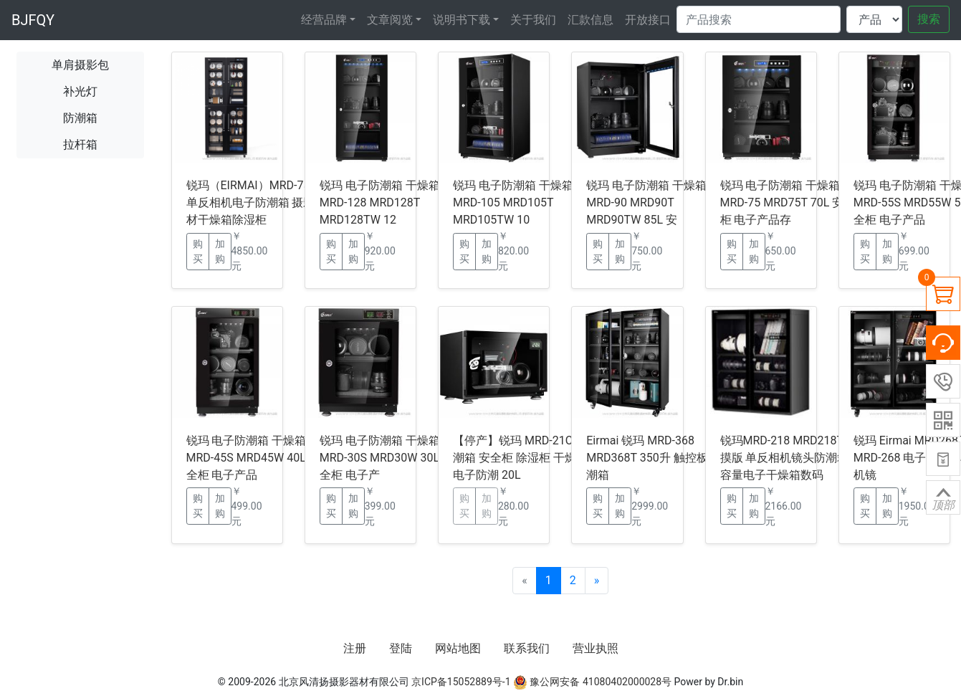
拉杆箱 (80, 144)
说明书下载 (461, 20)
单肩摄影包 (80, 65)
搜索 (928, 19)
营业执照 (595, 648)
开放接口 (648, 20)
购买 (198, 251)
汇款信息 (590, 20)
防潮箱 (80, 118)
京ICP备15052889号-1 (460, 681)
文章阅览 (390, 20)
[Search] (758, 19)
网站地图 (458, 648)
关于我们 (533, 20)
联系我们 (527, 648)
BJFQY (32, 20)
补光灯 (80, 91)
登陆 (400, 648)
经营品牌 (324, 20)
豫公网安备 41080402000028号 (592, 681)
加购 (220, 251)
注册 (354, 648)
